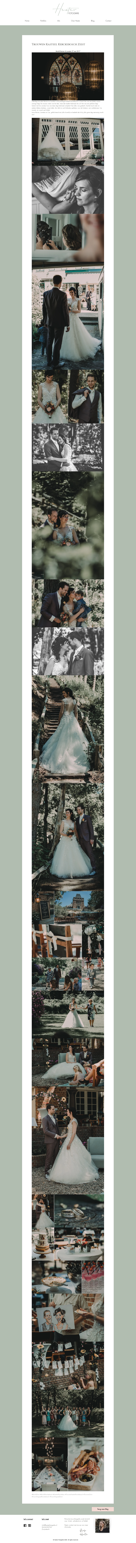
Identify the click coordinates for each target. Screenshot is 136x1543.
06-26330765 (47, 1527)
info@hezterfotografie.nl (49, 1525)
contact (71, 1525)
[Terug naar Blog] (103, 1509)
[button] (58, 21)
